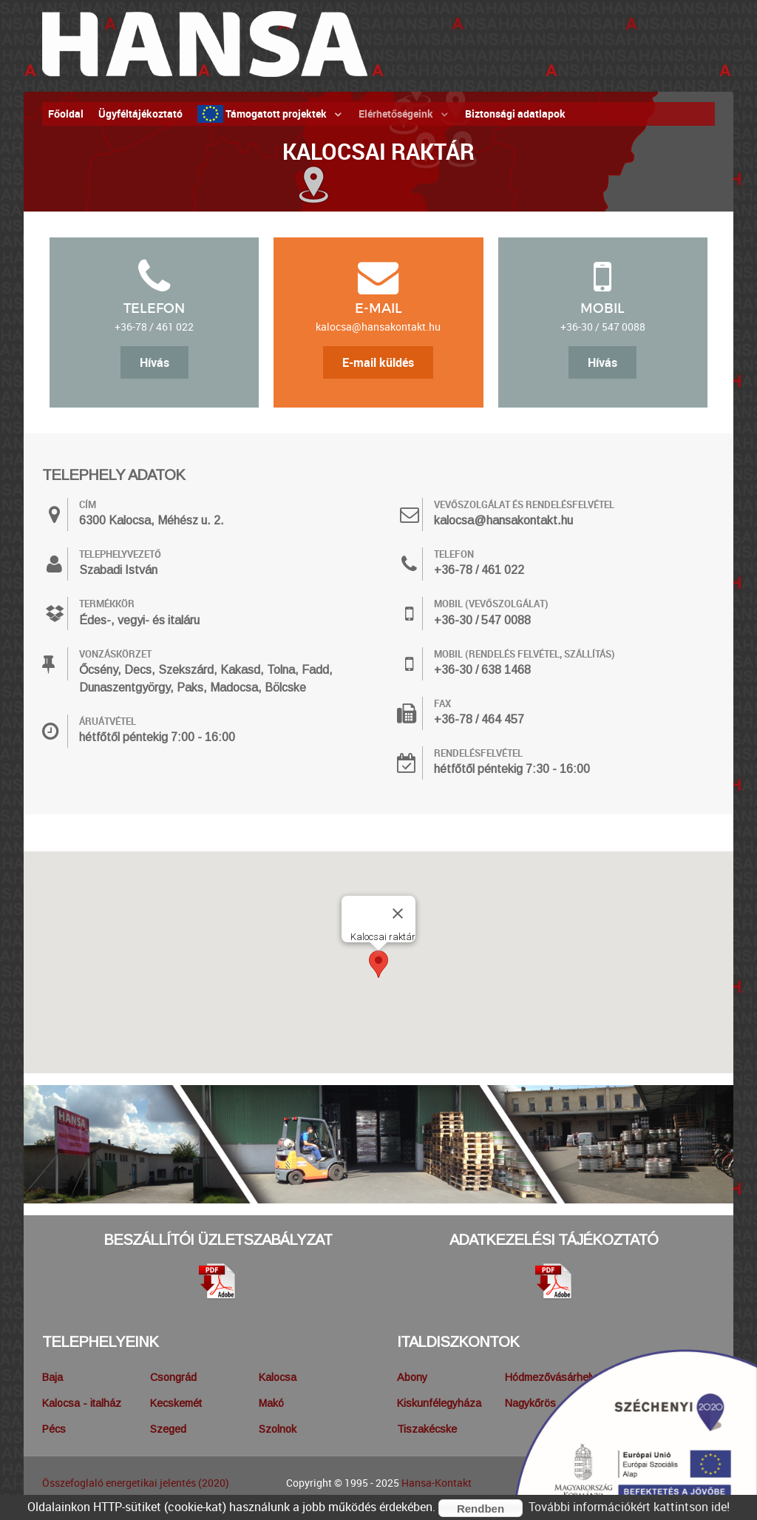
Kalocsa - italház (81, 1403)
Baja (52, 1377)
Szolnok (277, 1429)
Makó (271, 1403)
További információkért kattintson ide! (629, 1507)
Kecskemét (176, 1403)
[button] (378, 964)
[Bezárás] (397, 913)
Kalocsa (277, 1377)
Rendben (480, 1508)
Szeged (168, 1429)
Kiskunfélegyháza (439, 1403)
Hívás (154, 362)
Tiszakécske (427, 1429)
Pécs (54, 1429)
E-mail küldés (378, 362)
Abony (412, 1377)
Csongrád (173, 1377)
